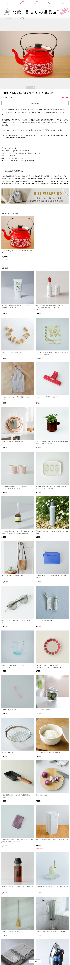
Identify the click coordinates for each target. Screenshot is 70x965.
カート (49, 4)
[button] (3, 55)
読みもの (35, 4)
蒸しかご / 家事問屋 (7, 752)
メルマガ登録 (35, 103)
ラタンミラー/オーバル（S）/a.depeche (12, 442)
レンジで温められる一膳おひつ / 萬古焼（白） (48, 752)
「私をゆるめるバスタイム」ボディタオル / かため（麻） (51, 931)
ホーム (7, 4)
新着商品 (21, 4)
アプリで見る (33, 961)
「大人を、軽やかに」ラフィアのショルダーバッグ (15, 576)
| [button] (29, 87)
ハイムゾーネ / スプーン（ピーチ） (10, 710)
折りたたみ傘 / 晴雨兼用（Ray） (44, 620)
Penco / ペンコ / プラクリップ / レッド (47, 397)
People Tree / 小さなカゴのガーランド (12, 352)
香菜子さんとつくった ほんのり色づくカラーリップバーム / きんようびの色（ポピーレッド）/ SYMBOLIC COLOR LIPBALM (52, 308)
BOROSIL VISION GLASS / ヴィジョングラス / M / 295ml (52, 887)
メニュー (63, 4)
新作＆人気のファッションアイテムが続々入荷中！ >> (14, 18)
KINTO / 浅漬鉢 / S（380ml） (43, 710)
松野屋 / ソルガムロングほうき (10, 931)
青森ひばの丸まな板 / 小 (43, 795)
